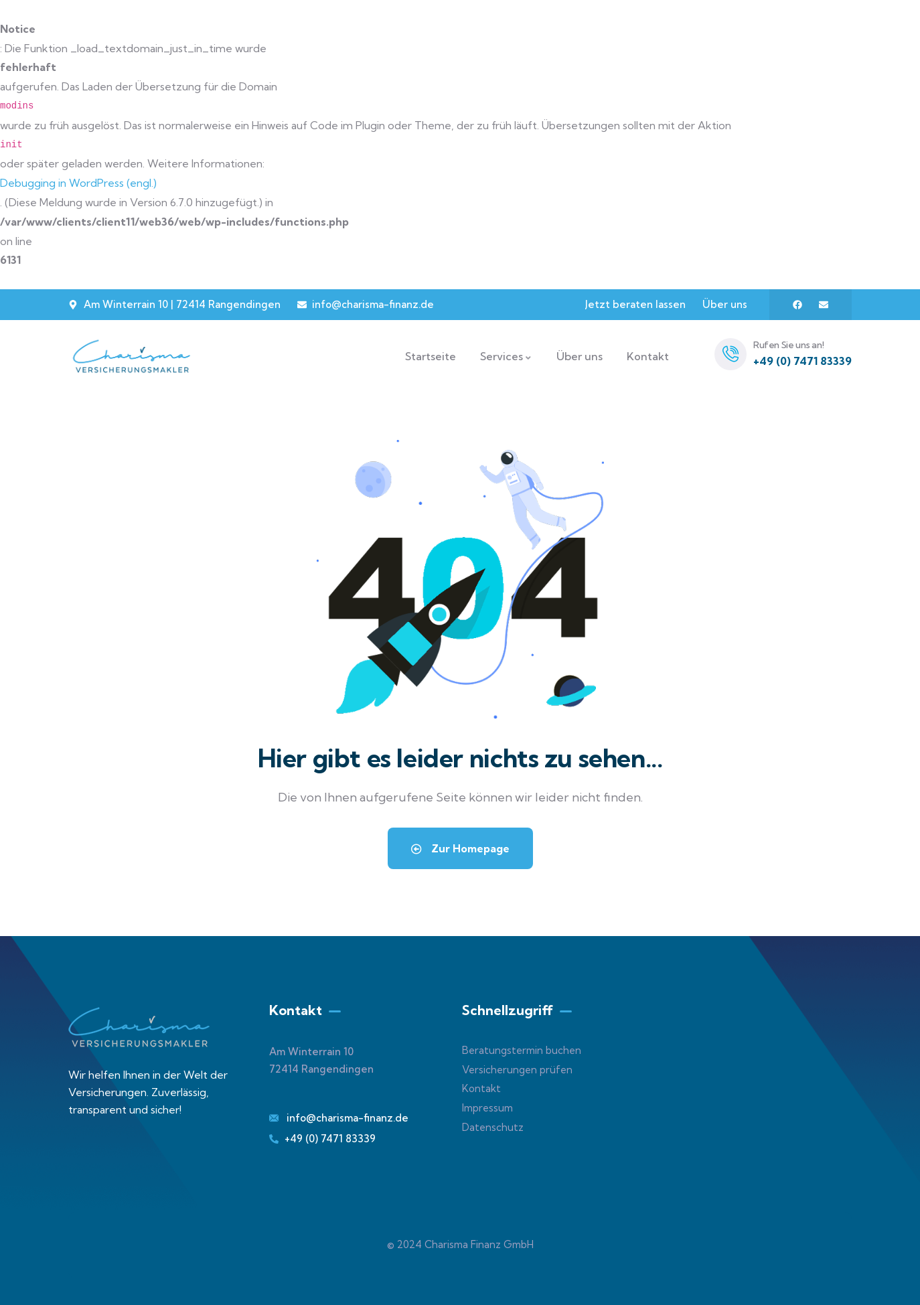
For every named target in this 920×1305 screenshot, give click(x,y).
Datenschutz (493, 1127)
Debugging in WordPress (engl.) (78, 182)
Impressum (487, 1107)
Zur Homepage (460, 848)
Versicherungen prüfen (517, 1069)
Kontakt (481, 1088)
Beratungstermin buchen (521, 1050)
